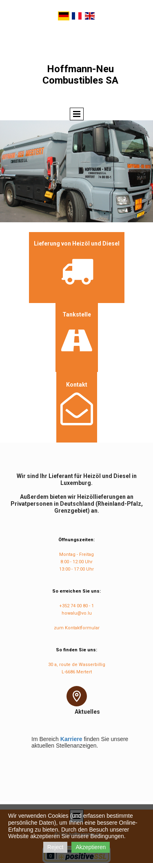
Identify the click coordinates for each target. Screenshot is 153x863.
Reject (55, 847)
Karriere (71, 739)
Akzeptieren (90, 847)
